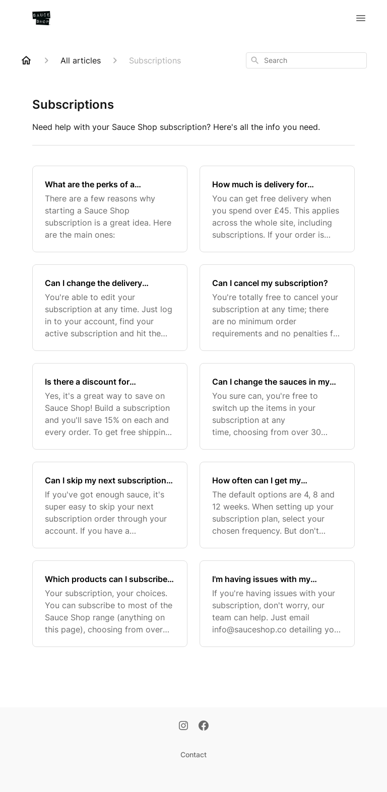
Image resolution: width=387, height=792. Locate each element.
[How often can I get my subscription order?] (277, 505)
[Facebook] (204, 726)
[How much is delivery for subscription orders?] (277, 209)
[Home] (26, 60)
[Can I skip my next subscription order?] (109, 505)
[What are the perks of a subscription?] (109, 209)
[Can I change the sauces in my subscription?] (277, 406)
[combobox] (306, 60)
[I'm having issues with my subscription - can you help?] (277, 603)
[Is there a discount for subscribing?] (109, 406)
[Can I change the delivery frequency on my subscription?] (109, 307)
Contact (193, 754)
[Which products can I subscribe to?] (109, 603)
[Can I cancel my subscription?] (277, 307)
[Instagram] (183, 726)
